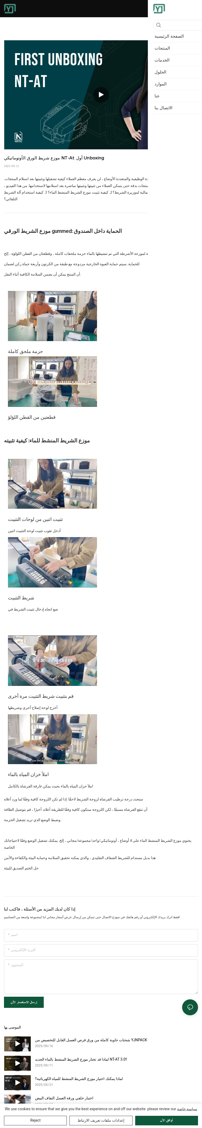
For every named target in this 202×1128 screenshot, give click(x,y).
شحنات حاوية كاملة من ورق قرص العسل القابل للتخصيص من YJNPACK (91, 1040)
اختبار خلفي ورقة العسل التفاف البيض (64, 1098)
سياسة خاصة (187, 1109)
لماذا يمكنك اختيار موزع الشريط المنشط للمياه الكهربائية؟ (79, 1079)
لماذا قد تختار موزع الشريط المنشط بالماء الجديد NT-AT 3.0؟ (81, 1059)
